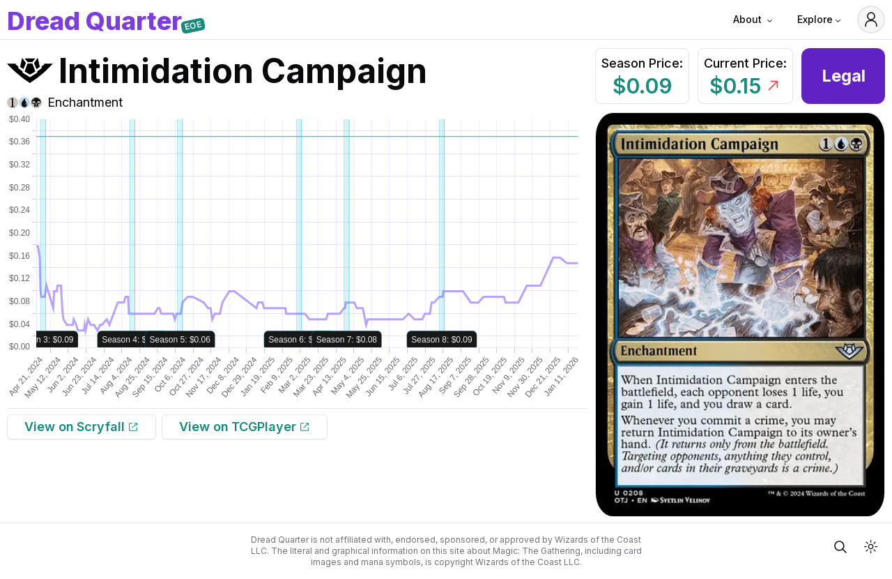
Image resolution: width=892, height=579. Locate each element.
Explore (820, 19)
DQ (94, 22)
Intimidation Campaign (243, 70)
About (754, 19)
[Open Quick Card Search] (840, 546)
